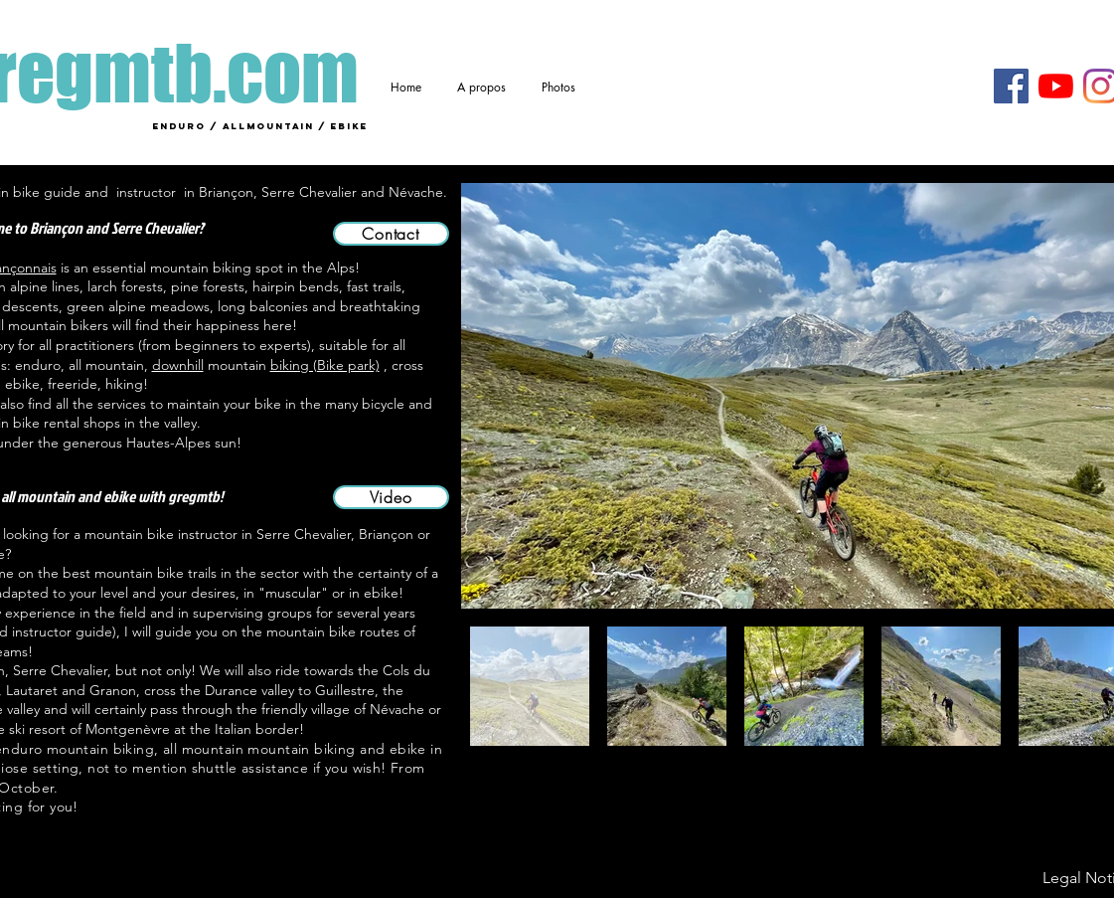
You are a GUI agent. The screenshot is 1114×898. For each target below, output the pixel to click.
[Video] (391, 497)
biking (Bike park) (325, 365)
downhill (178, 365)
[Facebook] (1011, 86)
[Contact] (391, 234)
